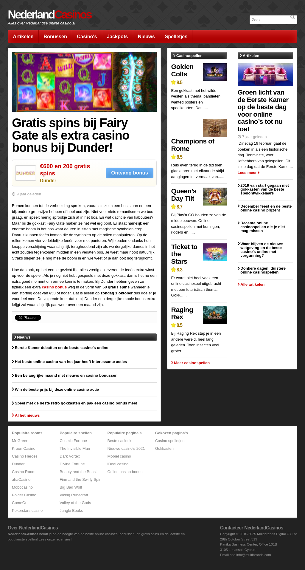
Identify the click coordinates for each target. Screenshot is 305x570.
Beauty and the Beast (78, 471)
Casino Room (23, 471)
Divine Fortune (72, 464)
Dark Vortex (70, 456)
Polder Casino (24, 495)
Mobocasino (22, 487)
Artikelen (23, 36)
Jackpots (117, 36)
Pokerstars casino (27, 510)
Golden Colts (182, 70)
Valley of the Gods (75, 503)
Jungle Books (71, 510)
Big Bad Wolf (71, 487)
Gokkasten (164, 448)
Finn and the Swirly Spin (80, 479)
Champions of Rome (192, 144)
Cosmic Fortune (73, 440)
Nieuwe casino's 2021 (126, 448)
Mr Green (20, 440)
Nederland (49, 14)
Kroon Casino (23, 448)
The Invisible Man (75, 448)
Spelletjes (176, 36)
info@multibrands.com (253, 555)
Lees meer (247, 172)
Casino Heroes (25, 456)
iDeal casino (118, 464)
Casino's (87, 36)
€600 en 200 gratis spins (65, 169)
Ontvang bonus (129, 173)
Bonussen (55, 36)
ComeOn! (20, 503)
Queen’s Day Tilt (184, 194)
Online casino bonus (125, 471)
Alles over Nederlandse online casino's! (41, 23)
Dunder (48, 180)
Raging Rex (182, 313)
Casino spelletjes (169, 440)
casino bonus (54, 287)
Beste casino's (120, 440)
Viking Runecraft (74, 495)
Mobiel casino (119, 456)
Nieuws (146, 36)
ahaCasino (21, 479)
